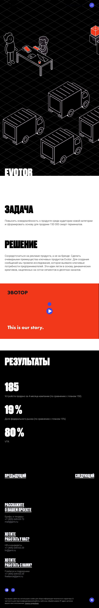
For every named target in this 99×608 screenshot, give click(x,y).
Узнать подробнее (32, 603)
